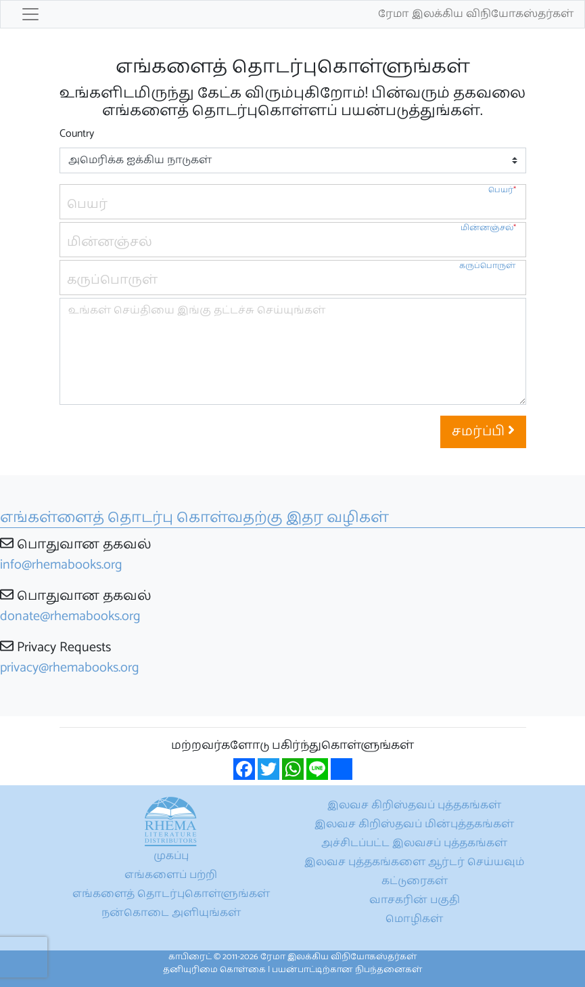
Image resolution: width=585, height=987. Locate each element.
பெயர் (502, 190)
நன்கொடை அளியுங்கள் (171, 913)
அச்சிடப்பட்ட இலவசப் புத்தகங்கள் (414, 843)
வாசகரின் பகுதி (414, 900)
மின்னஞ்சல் (488, 228)
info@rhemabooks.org (61, 565)
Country (77, 134)
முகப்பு (171, 856)
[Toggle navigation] (30, 14)
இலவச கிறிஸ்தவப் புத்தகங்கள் (414, 805)
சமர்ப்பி (483, 431)
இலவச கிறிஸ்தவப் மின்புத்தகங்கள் (414, 824)
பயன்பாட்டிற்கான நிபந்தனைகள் (347, 970)
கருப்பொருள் (487, 266)
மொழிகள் (414, 919)
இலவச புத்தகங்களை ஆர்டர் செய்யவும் (414, 862)
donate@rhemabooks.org (70, 616)
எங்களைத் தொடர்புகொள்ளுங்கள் (171, 894)
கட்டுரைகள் (414, 881)
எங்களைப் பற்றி (170, 875)
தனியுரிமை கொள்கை (214, 970)
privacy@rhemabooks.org (69, 668)
